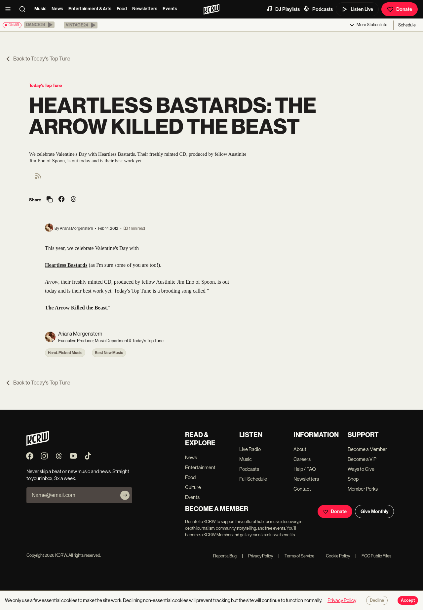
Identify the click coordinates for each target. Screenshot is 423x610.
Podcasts (318, 9)
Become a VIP (362, 459)
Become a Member (367, 449)
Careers (302, 459)
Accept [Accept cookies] (408, 600)
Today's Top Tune (45, 85)
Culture (193, 487)
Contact (302, 489)
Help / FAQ (304, 469)
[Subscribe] (125, 495)
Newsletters (144, 9)
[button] (39, 24)
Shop (353, 479)
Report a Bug (225, 555)
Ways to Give (361, 469)
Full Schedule (253, 479)
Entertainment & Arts (89, 9)
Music (40, 9)
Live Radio (250, 449)
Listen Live (357, 9)
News (57, 9)
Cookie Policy (335, 555)
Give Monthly (374, 511)
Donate (399, 9)
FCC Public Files (373, 555)
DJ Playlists (283, 9)
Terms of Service (296, 555)
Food (122, 9)
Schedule (407, 24)
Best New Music (109, 352)
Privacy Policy (257, 555)
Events (170, 9)
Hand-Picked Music (65, 352)
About (299, 449)
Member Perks (363, 489)
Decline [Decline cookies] (377, 600)
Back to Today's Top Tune (37, 59)
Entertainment (200, 467)
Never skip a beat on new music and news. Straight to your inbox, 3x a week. (77, 474)
